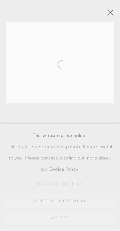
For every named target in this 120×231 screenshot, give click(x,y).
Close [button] (109, 14)
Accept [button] (60, 218)
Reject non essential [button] (60, 201)
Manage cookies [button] (60, 184)
